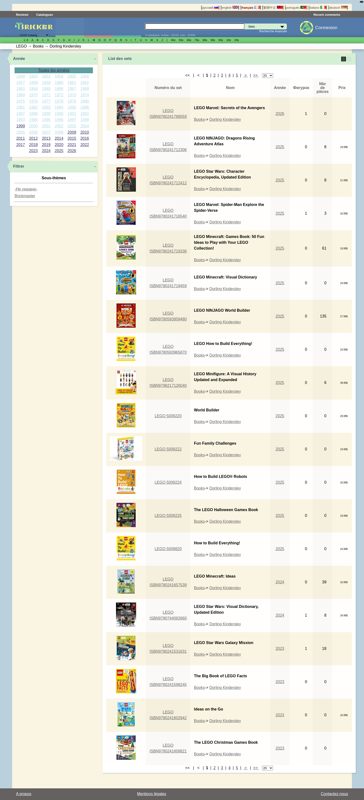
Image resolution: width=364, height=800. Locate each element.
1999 (20, 126)
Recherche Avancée (273, 31)
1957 (20, 83)
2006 (33, 132)
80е (205, 40)
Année (19, 59)
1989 (46, 114)
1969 (20, 95)
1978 (59, 101)
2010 (84, 132)
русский (210, 7)
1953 (46, 76)
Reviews (22, 14)
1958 (33, 83)
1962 (84, 83)
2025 (59, 151)
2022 (84, 145)
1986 (84, 107)
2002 (59, 126)
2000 (33, 126)
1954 (59, 76)
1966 (59, 89)
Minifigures (98, 27)
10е (228, 40)
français (250, 7)
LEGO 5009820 (168, 549)
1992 (84, 114)
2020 (59, 145)
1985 (71, 107)
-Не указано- (26, 189)
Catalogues (44, 14)
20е (236, 40)
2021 (71, 145)
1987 (20, 114)
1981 (20, 107)
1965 (46, 89)
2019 (46, 145)
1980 (84, 101)
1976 (33, 101)
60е (189, 40)
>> (256, 75)
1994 (33, 120)
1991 (71, 114)
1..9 (26, 40)
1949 (20, 76)
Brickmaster (25, 196)
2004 (84, 126)
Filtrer (18, 166)
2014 (59, 138)
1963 (20, 89)
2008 (59, 132)
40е (173, 40)
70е (197, 40)
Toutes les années (53, 70)
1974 (84, 95)
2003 (71, 126)
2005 (20, 132)
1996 (59, 120)
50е (181, 40)
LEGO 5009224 (168, 482)
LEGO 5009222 (168, 449)
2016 (84, 138)
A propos (23, 794)
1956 (84, 76)
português (296, 7)
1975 (20, 101)
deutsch (338, 7)
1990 (59, 114)
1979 (71, 101)
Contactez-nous (334, 794)
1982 (33, 107)
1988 (33, 114)
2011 (20, 138)
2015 (71, 138)
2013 (46, 138)
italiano (318, 7)
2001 (46, 126)
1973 (71, 95)
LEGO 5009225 (168, 516)
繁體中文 (273, 7)
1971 (46, 95)
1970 (33, 95)
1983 (46, 107)
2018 (33, 145)
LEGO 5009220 (168, 416)
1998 (84, 120)
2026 (71, 151)
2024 (46, 151)
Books (199, 119)
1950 (33, 76)
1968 (84, 89)
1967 (71, 89)
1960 (59, 83)
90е (213, 40)
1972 (59, 95)
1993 (20, 120)
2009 (71, 132)
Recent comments (327, 14)
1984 (59, 107)
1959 (46, 83)
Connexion (326, 27)
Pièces (127, 27)
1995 (46, 120)
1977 (46, 101)
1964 (33, 89)
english (230, 7)
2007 (46, 132)
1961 (71, 83)
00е (220, 40)
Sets (70, 27)
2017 (20, 145)
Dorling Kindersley (225, 119)
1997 (71, 120)
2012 (33, 138)
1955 (71, 76)
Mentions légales (151, 794)
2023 (33, 151)
